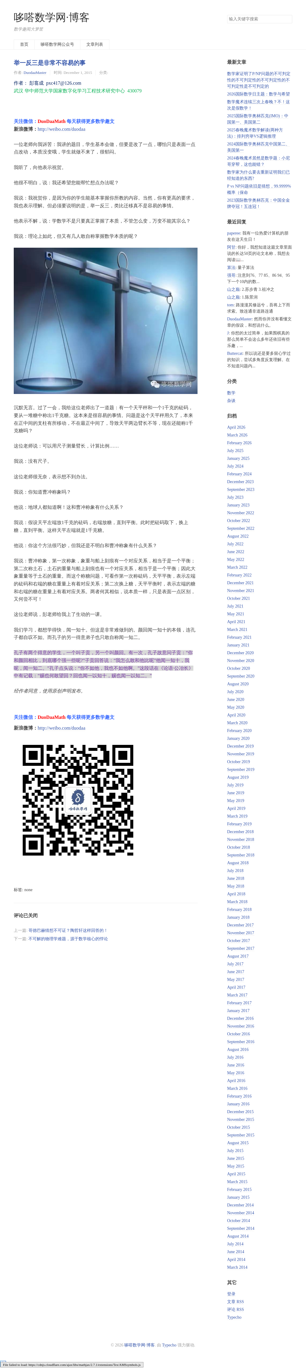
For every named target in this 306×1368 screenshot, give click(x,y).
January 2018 (238, 917)
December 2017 (240, 925)
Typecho (234, 1317)
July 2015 (235, 1150)
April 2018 (236, 894)
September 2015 (240, 1135)
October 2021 (238, 598)
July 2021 (235, 606)
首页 (24, 44)
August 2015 (238, 1143)
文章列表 (94, 44)
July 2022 (235, 544)
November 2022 (240, 513)
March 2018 (237, 902)
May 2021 (235, 614)
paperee (233, 233)
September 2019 (240, 769)
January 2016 (238, 1104)
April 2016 (236, 1080)
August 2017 (238, 956)
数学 (231, 393)
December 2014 (240, 1205)
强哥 (231, 275)
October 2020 (238, 668)
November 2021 (240, 590)
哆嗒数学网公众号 (57, 44)
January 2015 (238, 1197)
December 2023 (240, 482)
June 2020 (235, 699)
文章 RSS (235, 1301)
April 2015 (236, 1174)
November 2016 (240, 1026)
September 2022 (240, 528)
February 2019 (239, 824)
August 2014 (238, 1236)
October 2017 (238, 940)
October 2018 (238, 847)
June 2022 (235, 552)
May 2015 (235, 1166)
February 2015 (239, 1189)
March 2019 (237, 816)
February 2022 (239, 575)
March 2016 (237, 1088)
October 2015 (238, 1127)
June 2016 (235, 1065)
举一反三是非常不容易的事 (49, 63)
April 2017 (236, 987)
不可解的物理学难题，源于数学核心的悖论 (68, 939)
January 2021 (238, 645)
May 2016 (235, 1073)
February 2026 (239, 443)
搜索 (287, 19)
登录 (231, 1294)
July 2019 (235, 785)
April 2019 (236, 808)
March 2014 (237, 1267)
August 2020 (238, 684)
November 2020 (240, 660)
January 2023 (238, 505)
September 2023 (240, 489)
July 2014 (235, 1244)
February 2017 (239, 1003)
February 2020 (239, 730)
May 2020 (235, 707)
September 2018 (240, 855)
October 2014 (238, 1220)
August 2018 (238, 863)
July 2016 (235, 1057)
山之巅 (233, 289)
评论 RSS (235, 1309)
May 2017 (235, 979)
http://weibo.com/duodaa (61, 129)
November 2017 (240, 933)
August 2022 (238, 536)
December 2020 (240, 653)
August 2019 (238, 777)
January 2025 (238, 458)
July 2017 (235, 964)
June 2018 (235, 878)
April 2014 (236, 1259)
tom (230, 305)
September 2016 (240, 1042)
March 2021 (237, 629)
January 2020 (238, 738)
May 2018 (235, 886)
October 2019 (238, 762)
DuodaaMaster (35, 72)
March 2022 (237, 567)
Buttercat (234, 353)
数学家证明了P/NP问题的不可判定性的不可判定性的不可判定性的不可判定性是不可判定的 (258, 80)
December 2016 (240, 1018)
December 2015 (240, 1112)
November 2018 (240, 839)
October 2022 (238, 520)
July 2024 (235, 466)
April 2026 (236, 427)
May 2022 (235, 559)
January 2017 (238, 1010)
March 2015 (237, 1182)
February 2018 (239, 909)
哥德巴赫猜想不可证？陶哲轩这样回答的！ (68, 930)
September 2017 (240, 948)
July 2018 (235, 870)
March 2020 (237, 723)
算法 (231, 267)
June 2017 (235, 972)
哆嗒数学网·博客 (52, 17)
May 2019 (235, 800)
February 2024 (239, 474)
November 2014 (240, 1213)
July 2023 (235, 497)
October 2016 (238, 1034)
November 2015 (240, 1119)
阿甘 (231, 247)
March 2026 (237, 435)
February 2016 (239, 1096)
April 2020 (236, 715)
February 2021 (239, 637)
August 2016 (238, 1049)
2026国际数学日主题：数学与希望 (258, 94)
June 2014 (235, 1252)
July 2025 (235, 450)
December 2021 (240, 583)
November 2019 (240, 754)
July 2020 (235, 692)
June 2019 (235, 793)
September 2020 (240, 676)
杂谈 (231, 400)
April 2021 (236, 622)
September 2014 (240, 1228)
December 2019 (240, 746)
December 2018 (240, 832)
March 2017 (237, 995)
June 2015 (235, 1158)
